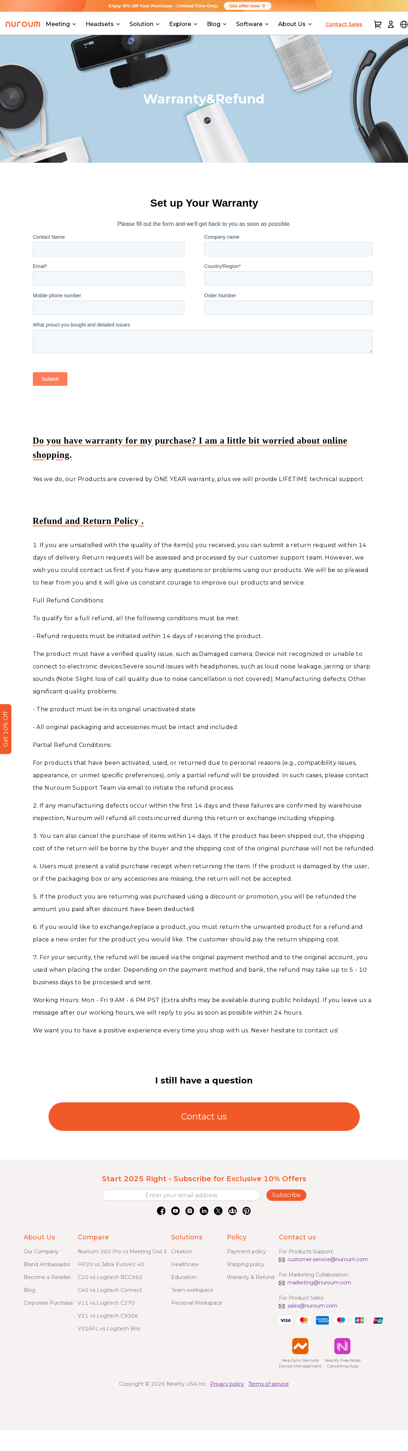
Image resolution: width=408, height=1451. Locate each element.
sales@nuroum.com (312, 1306)
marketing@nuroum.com (319, 1282)
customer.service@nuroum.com (327, 1259)
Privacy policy (227, 1384)
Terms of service (268, 1384)
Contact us (204, 1116)
